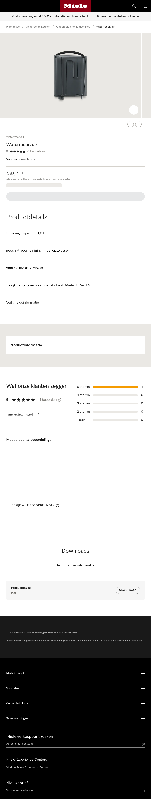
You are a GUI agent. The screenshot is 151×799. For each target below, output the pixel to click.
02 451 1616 (60, 773)
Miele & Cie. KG (78, 279)
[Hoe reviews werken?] (22, 409)
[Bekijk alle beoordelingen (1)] (34, 499)
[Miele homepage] (75, 6)
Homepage (13, 26)
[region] (75, 78)
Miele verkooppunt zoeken (29, 707)
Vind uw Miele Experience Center (27, 738)
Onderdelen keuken (38, 26)
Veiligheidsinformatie (22, 296)
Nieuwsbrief (17, 753)
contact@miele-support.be (69, 779)
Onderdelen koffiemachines (73, 26)
